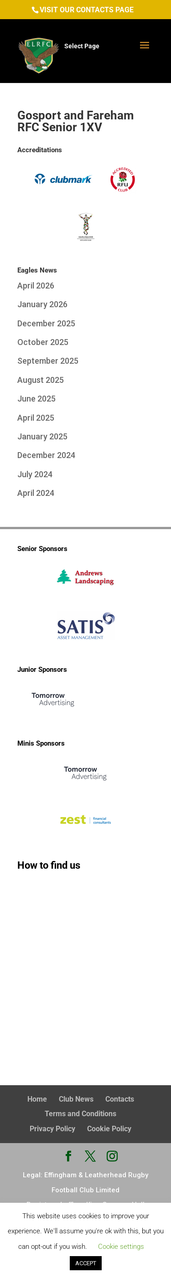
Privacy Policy (52, 1128)
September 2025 (47, 361)
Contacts (119, 1099)
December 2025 (46, 323)
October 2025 (42, 342)
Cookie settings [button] (121, 1246)
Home (37, 1099)
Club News (76, 1099)
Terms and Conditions (80, 1113)
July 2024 (34, 474)
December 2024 (46, 455)
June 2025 (36, 398)
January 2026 (42, 304)
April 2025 (35, 418)
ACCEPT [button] (85, 1263)
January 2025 (42, 436)
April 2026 (35, 285)
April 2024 (35, 493)
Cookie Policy (109, 1128)
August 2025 (40, 380)
